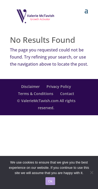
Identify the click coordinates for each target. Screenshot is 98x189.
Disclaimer (30, 86)
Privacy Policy (59, 86)
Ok (50, 181)
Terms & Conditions (35, 93)
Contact (67, 93)
